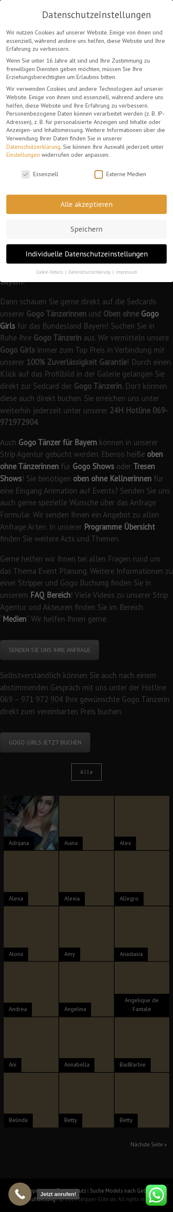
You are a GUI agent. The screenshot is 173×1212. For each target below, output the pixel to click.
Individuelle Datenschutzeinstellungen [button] (87, 252)
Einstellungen (23, 154)
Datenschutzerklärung (33, 145)
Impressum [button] (126, 271)
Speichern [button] (86, 227)
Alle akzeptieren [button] (86, 203)
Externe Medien (120, 173)
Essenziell (39, 173)
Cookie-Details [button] (50, 271)
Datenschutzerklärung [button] (90, 271)
